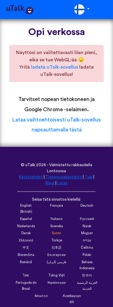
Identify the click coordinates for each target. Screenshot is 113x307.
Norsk (87, 226)
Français (56, 205)
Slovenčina (25, 255)
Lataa (62, 183)
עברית (87, 240)
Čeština (87, 247)
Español (26, 219)
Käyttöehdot (31, 177)
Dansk (26, 233)
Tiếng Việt (56, 275)
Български (56, 255)
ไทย (26, 275)
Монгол (41, 296)
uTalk (30, 165)
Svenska (56, 226)
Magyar (87, 233)
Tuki (89, 177)
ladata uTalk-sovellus (54, 67)
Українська (56, 282)
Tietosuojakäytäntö (64, 177)
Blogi (50, 183)
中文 (26, 247)
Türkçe (56, 240)
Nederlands (26, 226)
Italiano (56, 219)
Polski (87, 255)
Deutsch (86, 205)
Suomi (56, 233)
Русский (87, 219)
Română (26, 262)
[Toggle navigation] (104, 9)
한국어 (87, 275)
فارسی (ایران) (56, 262)
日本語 (56, 247)
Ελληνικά (26, 240)
